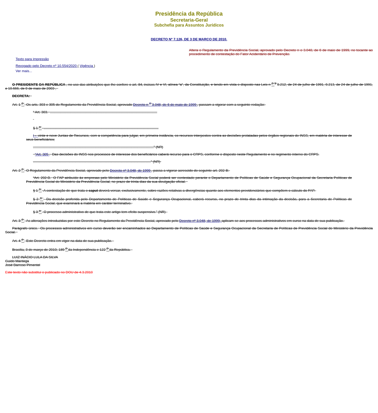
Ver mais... (24, 71)
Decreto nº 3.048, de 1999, (200, 221)
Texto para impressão (32, 59)
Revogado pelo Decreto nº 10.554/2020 (47, 66)
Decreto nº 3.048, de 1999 (130, 170)
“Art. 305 (42, 154)
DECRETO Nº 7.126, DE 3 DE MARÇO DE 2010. (189, 39)
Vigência (87, 66)
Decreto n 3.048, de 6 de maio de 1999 (165, 105)
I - (35, 135)
